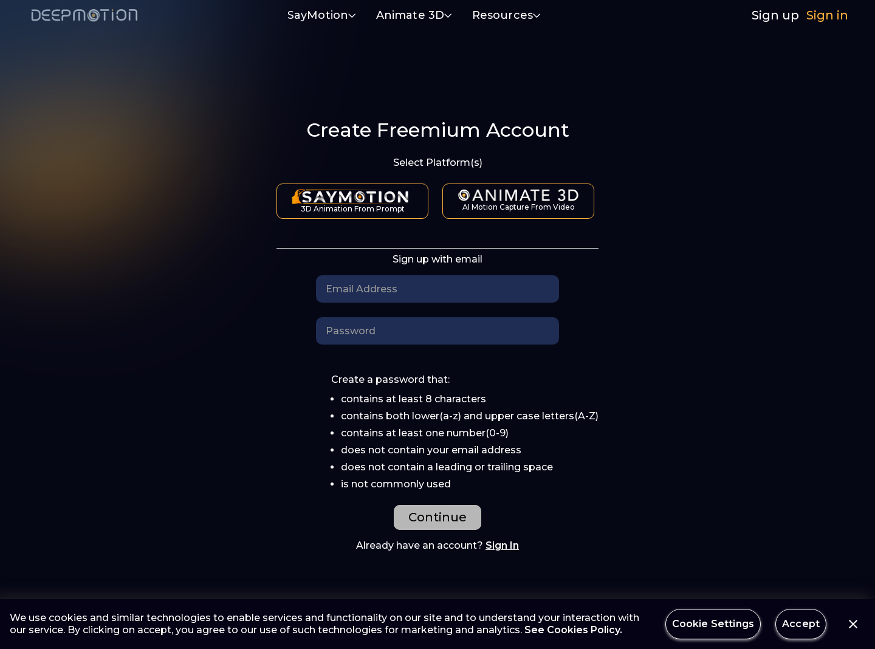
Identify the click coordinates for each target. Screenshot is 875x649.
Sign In (502, 545)
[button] (322, 16)
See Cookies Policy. (573, 630)
